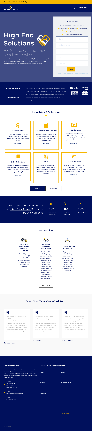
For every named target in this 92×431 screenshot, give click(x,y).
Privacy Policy (7, 426)
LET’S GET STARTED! (72, 21)
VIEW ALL (38, 188)
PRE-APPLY (53, 188)
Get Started (17, 143)
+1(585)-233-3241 (12, 2)
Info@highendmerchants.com (29, 2)
